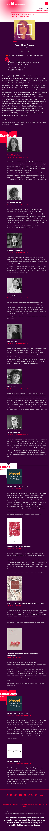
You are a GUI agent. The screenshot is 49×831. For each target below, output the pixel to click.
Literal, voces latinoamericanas (27, 722)
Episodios (14, 14)
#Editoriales (35, 122)
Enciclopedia (22, 14)
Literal (20, 495)
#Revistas (21, 124)
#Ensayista (43, 122)
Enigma (34, 810)
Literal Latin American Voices (31, 514)
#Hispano (5, 124)
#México (10, 124)
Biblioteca (31, 14)
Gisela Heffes (10, 572)
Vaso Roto (11, 685)
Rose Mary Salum (11, 514)
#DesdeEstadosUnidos (8, 122)
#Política (15, 124)
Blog (27, 16)
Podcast (15, 804)
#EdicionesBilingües (26, 122)
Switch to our (42, 9)
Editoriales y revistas (18, 16)
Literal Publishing (38, 572)
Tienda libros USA (7, 804)
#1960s (4, 120)
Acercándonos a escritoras (24, 49)
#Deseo (18, 122)
